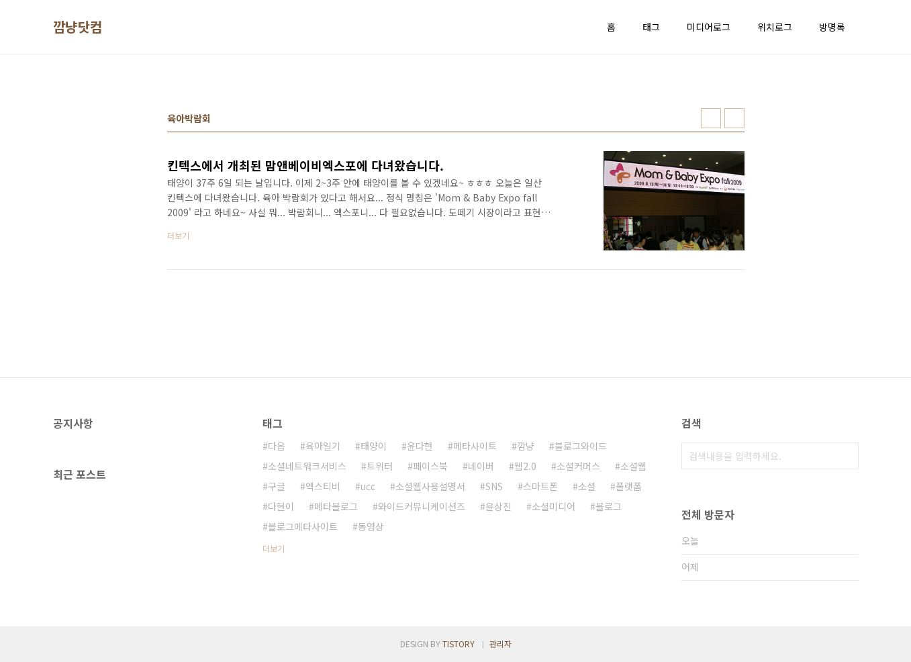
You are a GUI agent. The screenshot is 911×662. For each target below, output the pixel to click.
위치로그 (774, 27)
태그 (651, 27)
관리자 (500, 643)
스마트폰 (540, 486)
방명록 (832, 27)
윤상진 (498, 506)
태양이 (374, 446)
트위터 (380, 466)
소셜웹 (633, 466)
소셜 (586, 486)
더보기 (273, 548)
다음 (276, 446)
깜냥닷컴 (78, 26)
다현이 (281, 506)
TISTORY (458, 643)
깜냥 (525, 446)
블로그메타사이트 (303, 526)
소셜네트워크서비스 (307, 466)
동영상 (371, 526)
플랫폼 (629, 486)
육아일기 (322, 446)
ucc (368, 486)
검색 (845, 456)
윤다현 (420, 446)
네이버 (481, 466)
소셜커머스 (578, 466)
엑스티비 (322, 486)
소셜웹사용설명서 (430, 486)
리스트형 (734, 118)
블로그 (608, 506)
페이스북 (430, 466)
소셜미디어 (553, 506)
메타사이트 (475, 446)
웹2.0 (525, 466)
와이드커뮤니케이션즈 (421, 506)
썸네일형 (711, 118)
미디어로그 (708, 27)
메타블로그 (336, 506)
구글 (276, 486)
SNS (494, 486)
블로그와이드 (581, 446)
